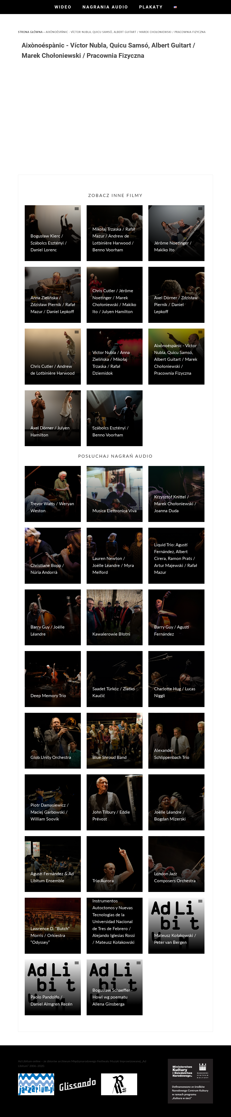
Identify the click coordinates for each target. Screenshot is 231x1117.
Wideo (63, 7)
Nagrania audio (105, 7)
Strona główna (30, 31)
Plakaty (151, 7)
